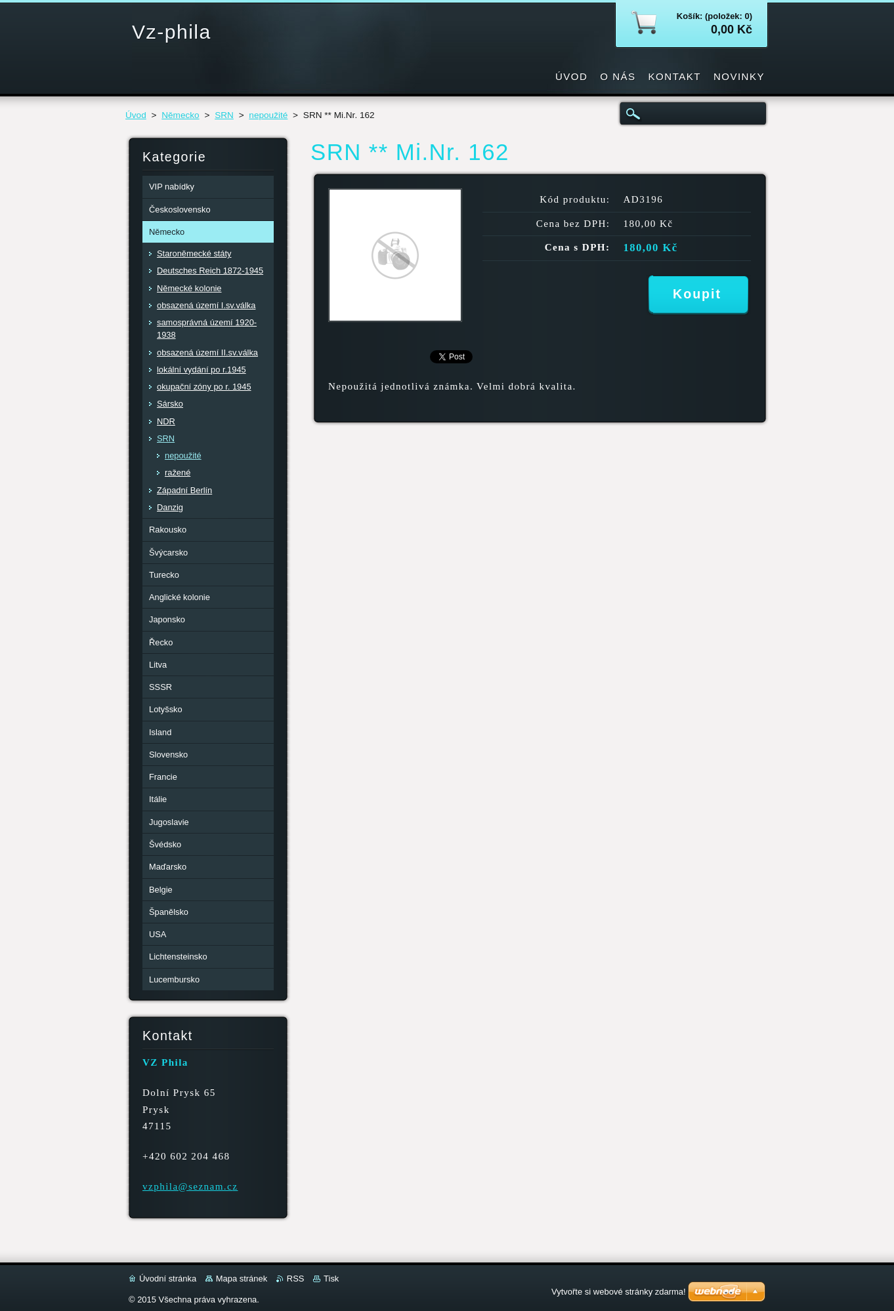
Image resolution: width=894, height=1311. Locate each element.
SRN (224, 115)
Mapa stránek (241, 1278)
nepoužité (268, 115)
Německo (180, 115)
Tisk (331, 1278)
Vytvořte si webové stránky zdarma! (618, 1292)
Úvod (135, 115)
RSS (296, 1278)
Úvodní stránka (167, 1278)
